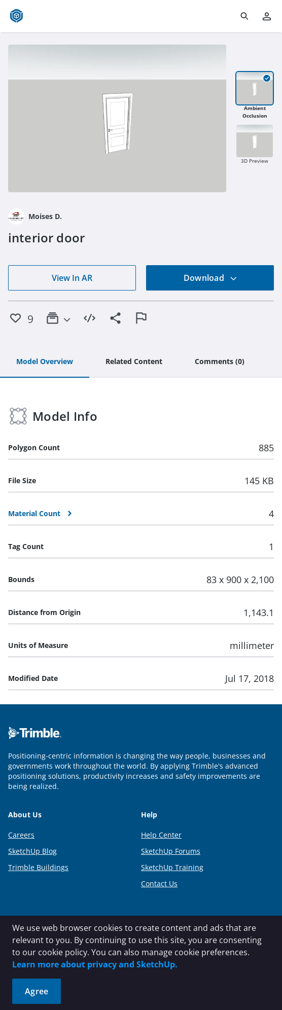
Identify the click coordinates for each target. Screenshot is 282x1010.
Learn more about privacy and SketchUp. (95, 964)
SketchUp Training (172, 867)
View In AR (72, 277)
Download (210, 277)
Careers (21, 835)
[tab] (44, 362)
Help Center (161, 835)
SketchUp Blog (32, 851)
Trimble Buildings (38, 867)
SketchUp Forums (170, 851)
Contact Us (159, 883)
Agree (36, 991)
